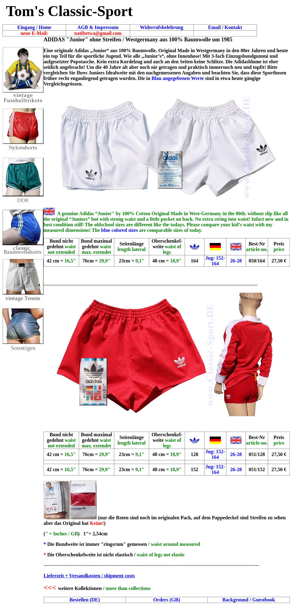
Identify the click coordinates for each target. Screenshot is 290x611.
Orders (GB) (166, 599)
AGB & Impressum (97, 27)
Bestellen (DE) (84, 599)
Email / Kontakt (225, 27)
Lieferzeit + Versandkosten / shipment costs (89, 575)
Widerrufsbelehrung (161, 27)
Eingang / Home (34, 27)
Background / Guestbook (248, 599)
